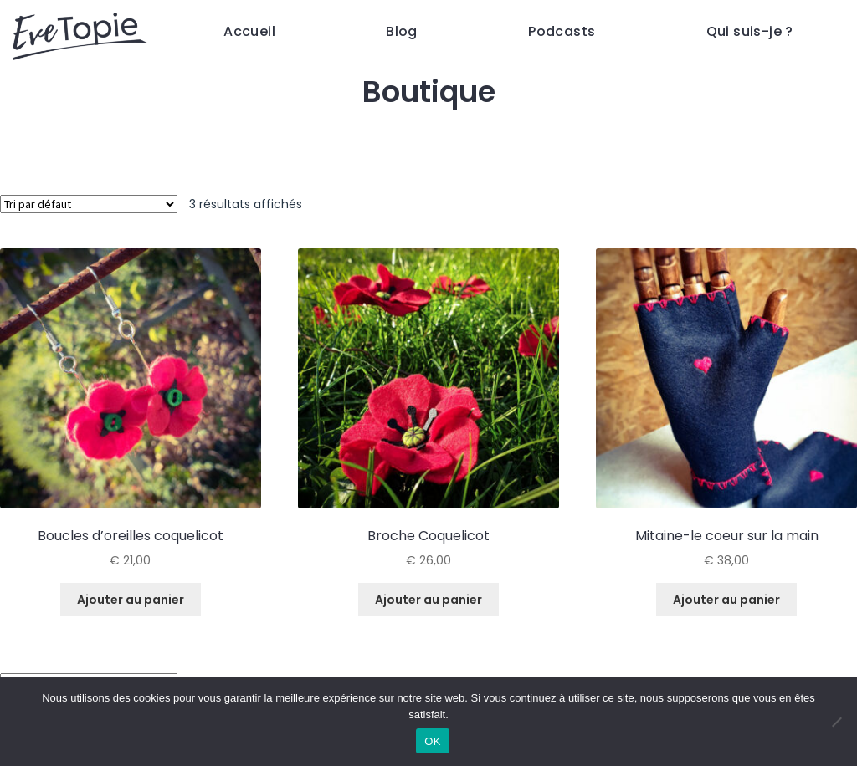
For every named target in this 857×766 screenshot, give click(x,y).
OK (432, 741)
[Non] (836, 721)
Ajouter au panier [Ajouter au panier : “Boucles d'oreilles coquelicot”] (130, 599)
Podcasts (561, 31)
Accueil (249, 31)
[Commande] (88, 204)
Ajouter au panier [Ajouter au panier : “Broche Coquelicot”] (428, 599)
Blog (402, 31)
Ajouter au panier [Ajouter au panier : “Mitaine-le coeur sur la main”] (726, 599)
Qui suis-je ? (749, 31)
